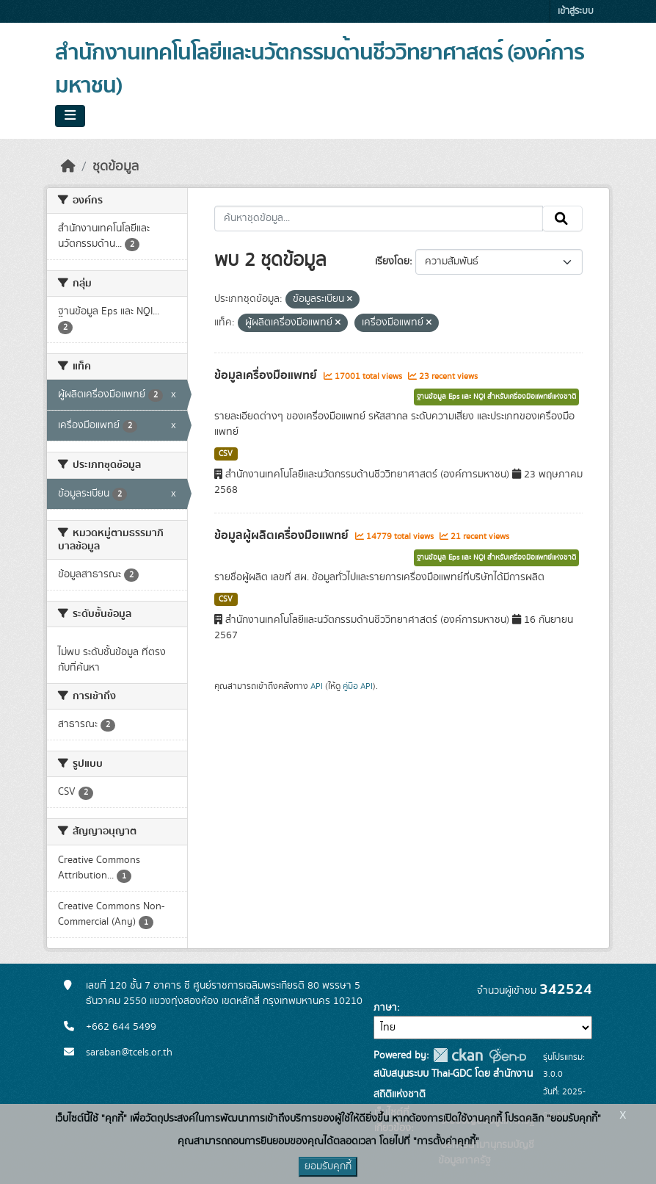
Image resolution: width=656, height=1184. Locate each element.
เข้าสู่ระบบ (576, 11)
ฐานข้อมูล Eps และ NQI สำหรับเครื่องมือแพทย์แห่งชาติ (496, 396)
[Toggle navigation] (70, 116)
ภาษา (385, 1007)
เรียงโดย (392, 261)
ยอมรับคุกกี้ (328, 1166)
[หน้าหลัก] (68, 166)
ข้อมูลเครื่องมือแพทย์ (267, 375)
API (316, 686)
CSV (226, 454)
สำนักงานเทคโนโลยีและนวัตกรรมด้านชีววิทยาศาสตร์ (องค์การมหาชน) (319, 69)
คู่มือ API (358, 686)
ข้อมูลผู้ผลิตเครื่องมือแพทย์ (282, 535)
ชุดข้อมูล (115, 166)
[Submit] (562, 219)
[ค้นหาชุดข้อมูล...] (379, 219)
